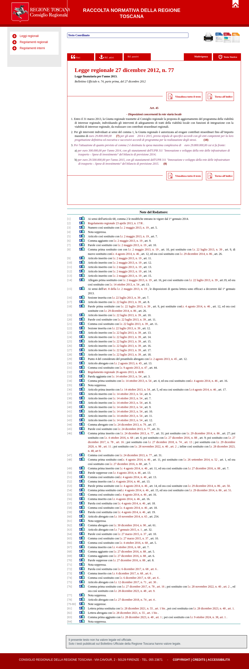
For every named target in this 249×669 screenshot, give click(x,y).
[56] (69, 499)
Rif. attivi (106, 57)
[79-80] (71, 604)
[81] (69, 608)
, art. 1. (230, 608)
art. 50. (226, 486)
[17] (69, 302)
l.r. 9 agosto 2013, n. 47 (133, 367)
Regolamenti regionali (34, 42)
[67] (69, 547)
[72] (69, 569)
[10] (69, 262)
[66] (69, 542)
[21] (69, 324)
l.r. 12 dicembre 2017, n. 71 (130, 582)
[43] (69, 420)
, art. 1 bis (159, 608)
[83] (69, 617)
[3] (69, 227)
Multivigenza (201, 56)
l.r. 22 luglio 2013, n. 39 (207, 249)
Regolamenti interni (32, 48)
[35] (69, 385)
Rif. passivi (133, 56)
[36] (69, 389)
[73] (69, 573)
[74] (69, 578)
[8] (69, 249)
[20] (69, 319)
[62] (69, 525)
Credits (199, 659)
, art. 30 (151, 582)
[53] (69, 486)
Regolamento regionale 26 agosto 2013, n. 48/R (116, 372)
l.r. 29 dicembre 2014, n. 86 (196, 254)
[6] (69, 240)
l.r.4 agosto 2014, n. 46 (202, 389)
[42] (69, 416)
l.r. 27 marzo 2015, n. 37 (132, 534)
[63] (69, 529)
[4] (69, 232)
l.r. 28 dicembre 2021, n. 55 (137, 608)
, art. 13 (187, 442)
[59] (69, 512)
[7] (69, 245)
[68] (69, 551)
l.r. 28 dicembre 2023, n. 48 (130, 591)
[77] (69, 595)
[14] (69, 280)
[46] (69, 433)
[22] (69, 328)
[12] (69, 271)
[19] (69, 315)
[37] (69, 394)
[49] (69, 468)
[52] (69, 481)
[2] (69, 223)
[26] (69, 346)
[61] (69, 521)
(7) (118, 136)
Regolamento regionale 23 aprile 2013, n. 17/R (115, 223)
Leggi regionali (29, 36)
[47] (69, 455)
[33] (69, 376)
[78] (69, 599)
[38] (69, 398)
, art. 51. (227, 490)
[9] (69, 258)
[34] (69, 381)
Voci (75, 57)
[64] (69, 534)
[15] (69, 289)
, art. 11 (106, 446)
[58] (69, 507)
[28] (69, 354)
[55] (69, 494)
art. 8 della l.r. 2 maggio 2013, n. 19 (125, 289)
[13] (69, 275)
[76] (69, 586)
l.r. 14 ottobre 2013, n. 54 (124, 284)
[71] (69, 564)
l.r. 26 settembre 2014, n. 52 (200, 459)
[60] (69, 516)
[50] (69, 472)
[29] (69, 359)
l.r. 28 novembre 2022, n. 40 (151, 446)
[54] (69, 490)
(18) (206, 140)
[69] (69, 556)
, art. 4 (151, 599)
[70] (69, 560)
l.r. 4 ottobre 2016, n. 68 (119, 437)
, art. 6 (153, 569)
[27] (69, 350)
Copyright (181, 659)
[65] (69, 538)
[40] (69, 407)
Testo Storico (227, 57)
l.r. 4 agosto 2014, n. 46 (125, 254)
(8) (165, 163)
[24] (69, 337)
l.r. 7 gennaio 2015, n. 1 (128, 529)
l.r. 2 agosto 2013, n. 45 (163, 359)
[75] (69, 582)
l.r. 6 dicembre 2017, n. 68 (133, 569)
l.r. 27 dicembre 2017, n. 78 (138, 586)
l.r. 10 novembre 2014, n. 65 (130, 516)
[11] (69, 267)
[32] (69, 372)
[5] (69, 236)
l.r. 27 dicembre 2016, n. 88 (180, 437)
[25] (69, 341)
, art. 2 (172, 446)
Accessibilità (219, 659)
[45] (69, 429)
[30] (69, 363)
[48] (69, 459)
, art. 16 (119, 442)
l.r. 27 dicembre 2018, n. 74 (165, 442)
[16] (69, 297)
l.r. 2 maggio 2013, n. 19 (134, 227)
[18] (69, 306)
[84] (69, 621)
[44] (69, 424)
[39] (69, 402)
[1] (69, 219)
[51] (69, 477)
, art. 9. (151, 591)
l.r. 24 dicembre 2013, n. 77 (134, 429)
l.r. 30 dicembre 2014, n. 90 (130, 525)
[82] (69, 613)
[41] (69, 411)
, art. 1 (158, 617)
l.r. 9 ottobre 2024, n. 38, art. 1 (208, 617)
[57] (69, 503)
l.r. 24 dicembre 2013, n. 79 (130, 424)
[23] (69, 332)
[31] (69, 367)
